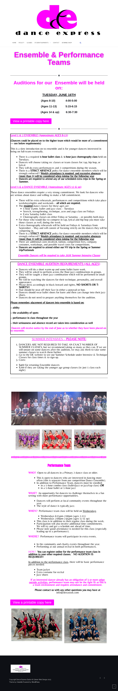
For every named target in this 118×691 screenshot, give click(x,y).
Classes (29, 42)
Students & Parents (41, 42)
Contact (56, 42)
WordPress (36, 682)
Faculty (21, 42)
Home (14, 42)
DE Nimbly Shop (67, 42)
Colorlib (19, 682)
